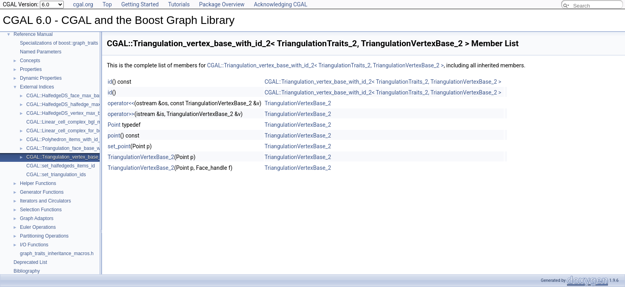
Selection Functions (41, 209)
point (114, 135)
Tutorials (179, 4)
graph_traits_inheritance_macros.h (57, 253)
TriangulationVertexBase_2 (298, 103)
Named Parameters (40, 52)
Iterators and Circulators (45, 201)
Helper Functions (38, 183)
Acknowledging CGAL (280, 4)
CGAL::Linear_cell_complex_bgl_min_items (72, 122)
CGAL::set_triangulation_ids (56, 174)
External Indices (37, 87)
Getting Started (140, 4)
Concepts (30, 60)
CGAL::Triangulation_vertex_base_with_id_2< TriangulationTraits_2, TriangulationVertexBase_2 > (325, 65)
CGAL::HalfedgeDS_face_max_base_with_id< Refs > (83, 95)
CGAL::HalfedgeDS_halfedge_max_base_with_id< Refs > (87, 104)
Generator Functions (41, 192)
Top (107, 4)
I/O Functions (34, 245)
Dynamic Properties (41, 78)
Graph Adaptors (36, 218)
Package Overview (221, 4)
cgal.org (83, 4)
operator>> (121, 114)
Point (114, 125)
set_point (119, 146)
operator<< (121, 103)
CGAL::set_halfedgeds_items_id (60, 166)
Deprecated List (30, 262)
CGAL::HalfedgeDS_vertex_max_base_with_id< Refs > (85, 113)
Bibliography (27, 271)
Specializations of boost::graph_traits (59, 43)
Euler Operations (38, 227)
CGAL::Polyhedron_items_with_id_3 (64, 139)
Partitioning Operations (44, 236)
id (110, 82)
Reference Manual (33, 34)
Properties (31, 69)
